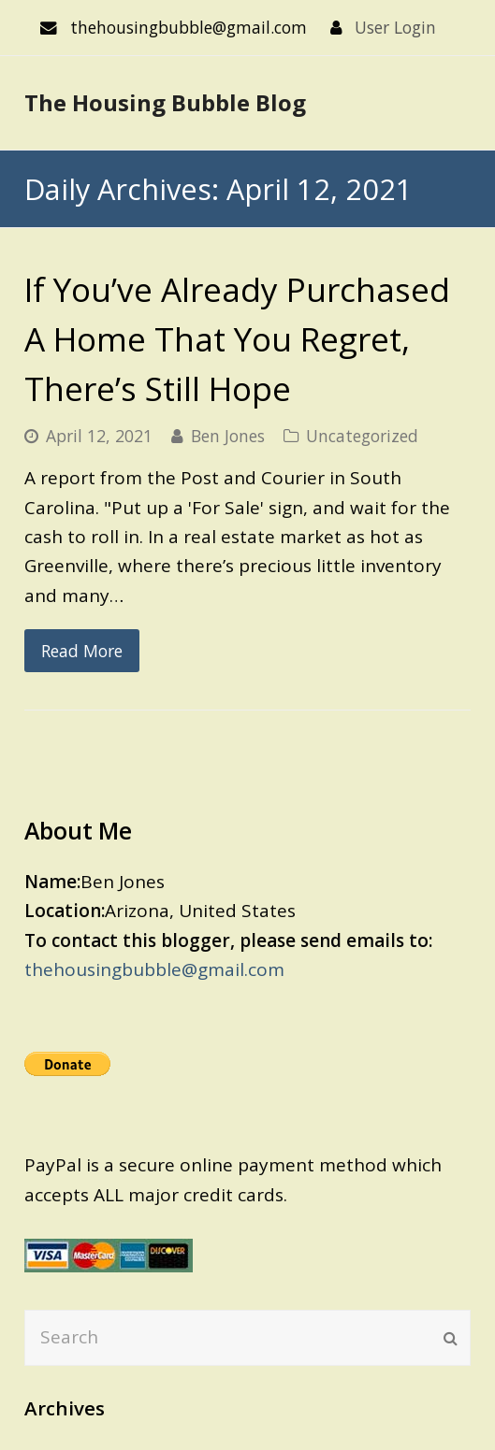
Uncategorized (362, 435)
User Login (395, 27)
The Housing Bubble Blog (165, 102)
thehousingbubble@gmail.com (154, 969)
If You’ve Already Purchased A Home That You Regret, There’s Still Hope (237, 338)
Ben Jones (228, 435)
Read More (82, 650)
